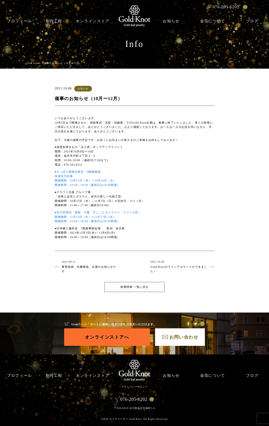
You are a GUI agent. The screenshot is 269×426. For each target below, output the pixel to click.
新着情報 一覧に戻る (134, 286)
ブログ (252, 21)
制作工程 (54, 21)
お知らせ (171, 21)
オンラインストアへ (107, 337)
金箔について (212, 21)
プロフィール (19, 21)
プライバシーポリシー (134, 386)
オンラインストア (93, 21)
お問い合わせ (183, 337)
